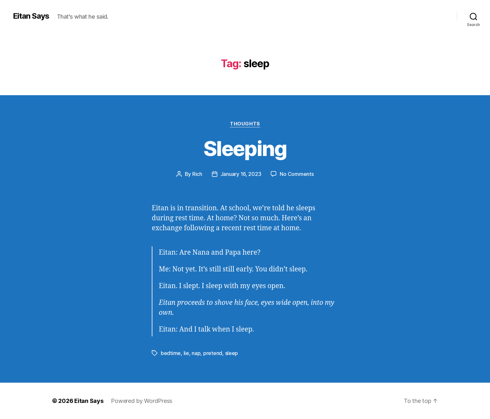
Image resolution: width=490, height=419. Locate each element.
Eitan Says (31, 16)
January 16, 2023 (241, 174)
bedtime (171, 353)
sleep (231, 353)
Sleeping (245, 148)
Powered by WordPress (141, 400)
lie (186, 353)
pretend (212, 353)
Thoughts (245, 124)
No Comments (296, 174)
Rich (197, 174)
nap (196, 353)
